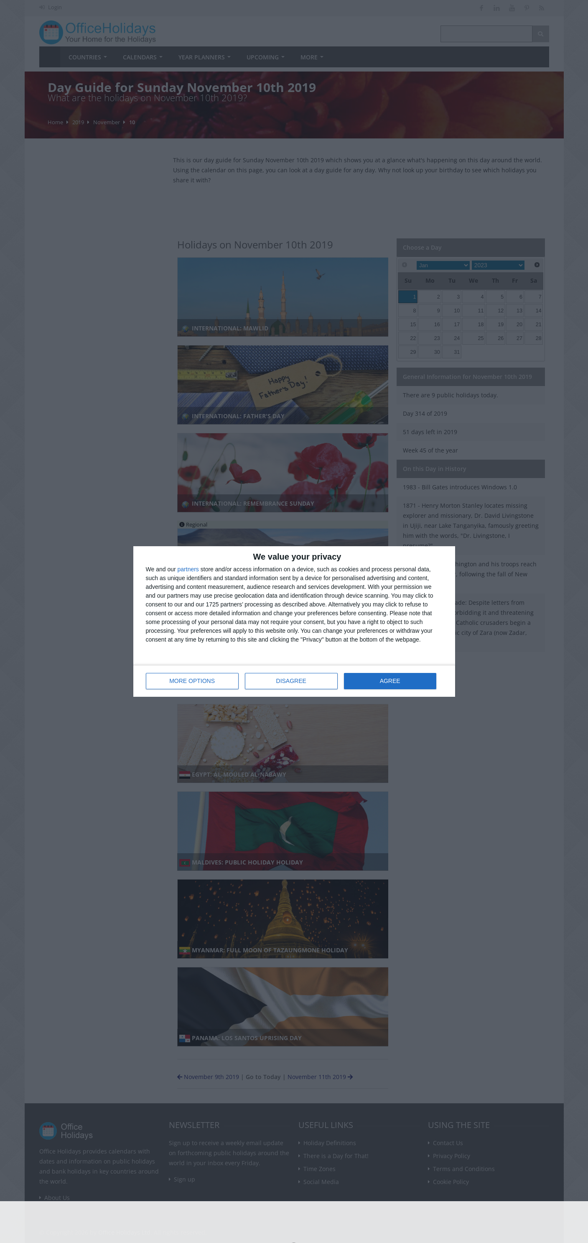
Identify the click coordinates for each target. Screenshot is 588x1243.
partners (188, 569)
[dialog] (294, 621)
